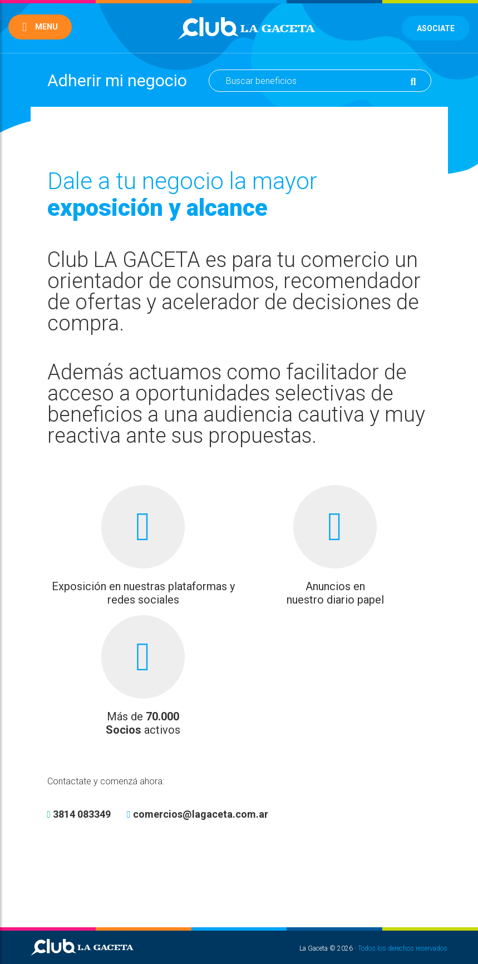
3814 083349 (79, 814)
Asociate (436, 28)
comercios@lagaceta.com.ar (197, 814)
